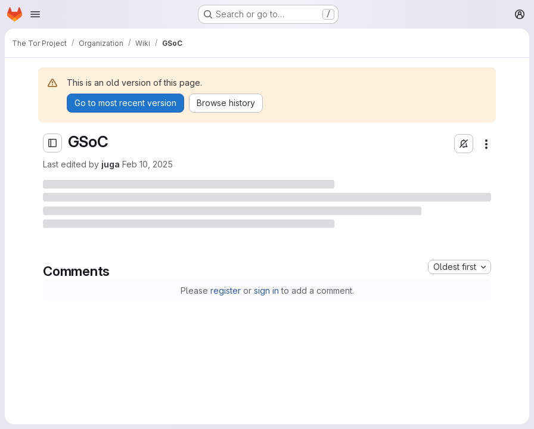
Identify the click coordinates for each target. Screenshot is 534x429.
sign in (266, 290)
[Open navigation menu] (35, 14)
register (225, 290)
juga (110, 164)
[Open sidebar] (52, 143)
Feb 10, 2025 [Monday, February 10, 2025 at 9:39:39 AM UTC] (147, 164)
